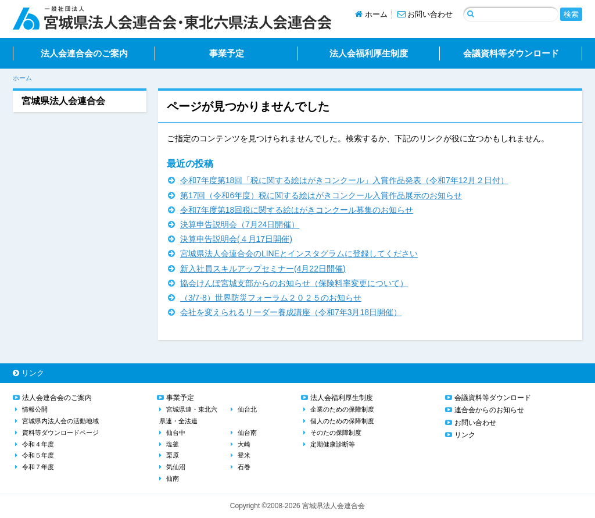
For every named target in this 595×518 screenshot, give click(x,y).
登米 (244, 455)
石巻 (244, 466)
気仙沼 (175, 466)
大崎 (244, 444)
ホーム (371, 14)
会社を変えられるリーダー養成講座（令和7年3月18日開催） (291, 312)
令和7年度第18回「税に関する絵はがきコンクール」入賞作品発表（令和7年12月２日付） (344, 180)
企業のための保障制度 (342, 409)
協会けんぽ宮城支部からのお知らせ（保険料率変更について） (294, 283)
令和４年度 (38, 444)
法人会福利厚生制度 (368, 53)
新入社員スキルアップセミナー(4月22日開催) (263, 268)
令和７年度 (38, 466)
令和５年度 (38, 455)
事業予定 (226, 53)
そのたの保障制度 (335, 432)
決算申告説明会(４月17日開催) (236, 239)
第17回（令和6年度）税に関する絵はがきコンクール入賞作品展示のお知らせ (321, 195)
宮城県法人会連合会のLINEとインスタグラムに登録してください (299, 253)
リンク (28, 373)
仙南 (172, 478)
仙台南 (247, 432)
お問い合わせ (425, 14)
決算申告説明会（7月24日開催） (239, 224)
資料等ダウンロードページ (60, 432)
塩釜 (172, 444)
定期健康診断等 (332, 444)
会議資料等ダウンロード (511, 53)
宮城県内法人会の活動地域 (60, 420)
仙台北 (247, 409)
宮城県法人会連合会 (63, 101)
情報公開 (35, 409)
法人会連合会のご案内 (84, 53)
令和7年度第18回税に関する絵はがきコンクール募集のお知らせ (296, 210)
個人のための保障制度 (342, 420)
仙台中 (175, 432)
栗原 (172, 455)
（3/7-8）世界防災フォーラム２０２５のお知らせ (270, 297)
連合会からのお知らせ (489, 410)
